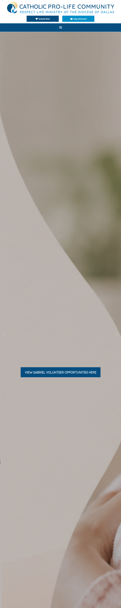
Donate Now (43, 18)
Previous (4, 335)
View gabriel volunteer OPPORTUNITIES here (60, 372)
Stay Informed (78, 18)
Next (117, 335)
